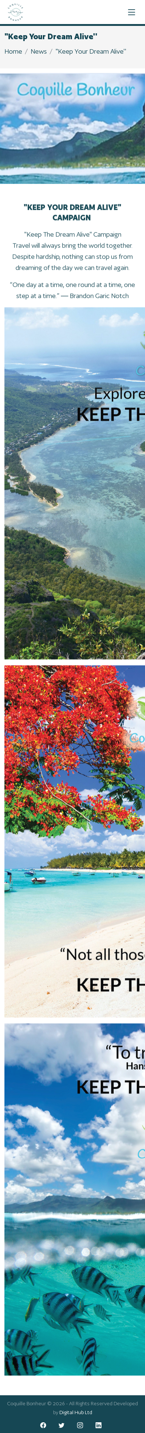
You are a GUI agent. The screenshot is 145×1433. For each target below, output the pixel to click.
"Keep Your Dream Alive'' (90, 51)
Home (13, 51)
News (39, 51)
